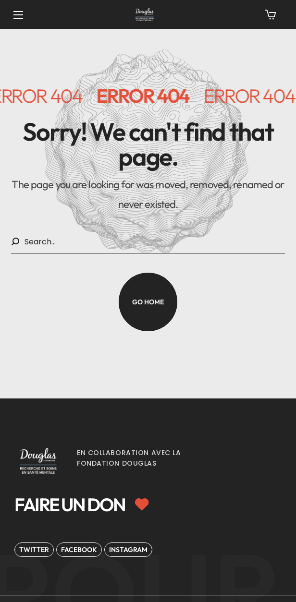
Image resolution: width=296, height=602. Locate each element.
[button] (271, 14)
